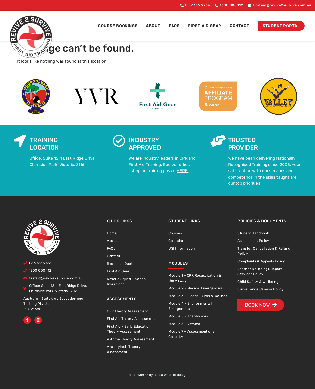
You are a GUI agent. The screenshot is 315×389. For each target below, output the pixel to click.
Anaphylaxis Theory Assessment (124, 349)
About (153, 25)
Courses (175, 233)
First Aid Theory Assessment (131, 319)
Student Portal (281, 25)
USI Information (181, 248)
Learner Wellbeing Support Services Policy (259, 271)
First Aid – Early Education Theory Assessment (129, 329)
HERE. (182, 170)
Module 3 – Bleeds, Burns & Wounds (197, 296)
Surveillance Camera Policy (260, 289)
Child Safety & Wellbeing (257, 282)
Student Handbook (253, 233)
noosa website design (170, 375)
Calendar (175, 241)
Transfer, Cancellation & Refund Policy (263, 251)
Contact (239, 25)
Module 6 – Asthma (184, 324)
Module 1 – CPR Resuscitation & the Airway (194, 278)
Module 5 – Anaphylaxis (188, 316)
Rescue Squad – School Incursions (127, 281)
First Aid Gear (204, 25)
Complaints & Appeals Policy (261, 261)
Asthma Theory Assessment (130, 339)
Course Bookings (118, 25)
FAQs (174, 25)
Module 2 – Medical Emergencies (195, 288)
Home (112, 233)
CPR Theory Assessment (127, 311)
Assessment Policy (253, 241)
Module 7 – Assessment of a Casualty (191, 334)
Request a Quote (121, 264)
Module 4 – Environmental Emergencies (190, 306)
